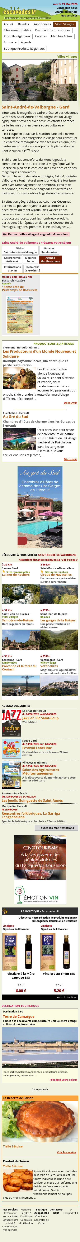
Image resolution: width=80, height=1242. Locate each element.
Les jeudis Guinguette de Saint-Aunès (32, 800)
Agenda (26, 42)
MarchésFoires (30, 259)
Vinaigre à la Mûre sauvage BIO (21, 975)
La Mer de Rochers (16, 575)
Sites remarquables (17, 30)
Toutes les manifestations (56, 828)
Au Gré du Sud (15, 416)
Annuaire (10, 42)
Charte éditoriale (66, 12)
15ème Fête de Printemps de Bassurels (19, 288)
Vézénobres (49, 666)
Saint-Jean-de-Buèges (18, 620)
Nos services (69, 15)
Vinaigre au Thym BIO (59, 974)
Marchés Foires (61, 36)
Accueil (9, 24)
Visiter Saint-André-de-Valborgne (20, 250)
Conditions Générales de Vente (41, 1216)
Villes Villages (64, 24)
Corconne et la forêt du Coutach (19, 667)
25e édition (29, 722)
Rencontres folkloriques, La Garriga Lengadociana (31, 815)
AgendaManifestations (50, 259)
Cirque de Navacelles (56, 575)
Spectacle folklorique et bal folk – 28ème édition (34, 821)
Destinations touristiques (52, 30)
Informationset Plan (12, 268)
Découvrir (70, 403)
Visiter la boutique (67, 996)
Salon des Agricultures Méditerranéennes (40, 771)
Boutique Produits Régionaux (24, 48)
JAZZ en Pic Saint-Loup (40, 718)
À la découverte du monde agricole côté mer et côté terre (49, 779)
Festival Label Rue (37, 748)
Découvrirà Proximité (32, 268)
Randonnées (42, 24)
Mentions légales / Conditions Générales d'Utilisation (26, 1216)
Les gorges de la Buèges (57, 620)
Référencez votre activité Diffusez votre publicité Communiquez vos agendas (10, 1219)
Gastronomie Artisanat (12, 259)
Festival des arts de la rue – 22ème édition (45, 753)
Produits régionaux (17, 36)
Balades (23, 24)
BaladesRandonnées (49, 250)
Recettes (41, 36)
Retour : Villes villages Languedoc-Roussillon (38, 234)
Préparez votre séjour (63, 1080)
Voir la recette (66, 1152)
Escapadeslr (40, 1089)
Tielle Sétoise (13, 1146)
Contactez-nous (67, 8)
